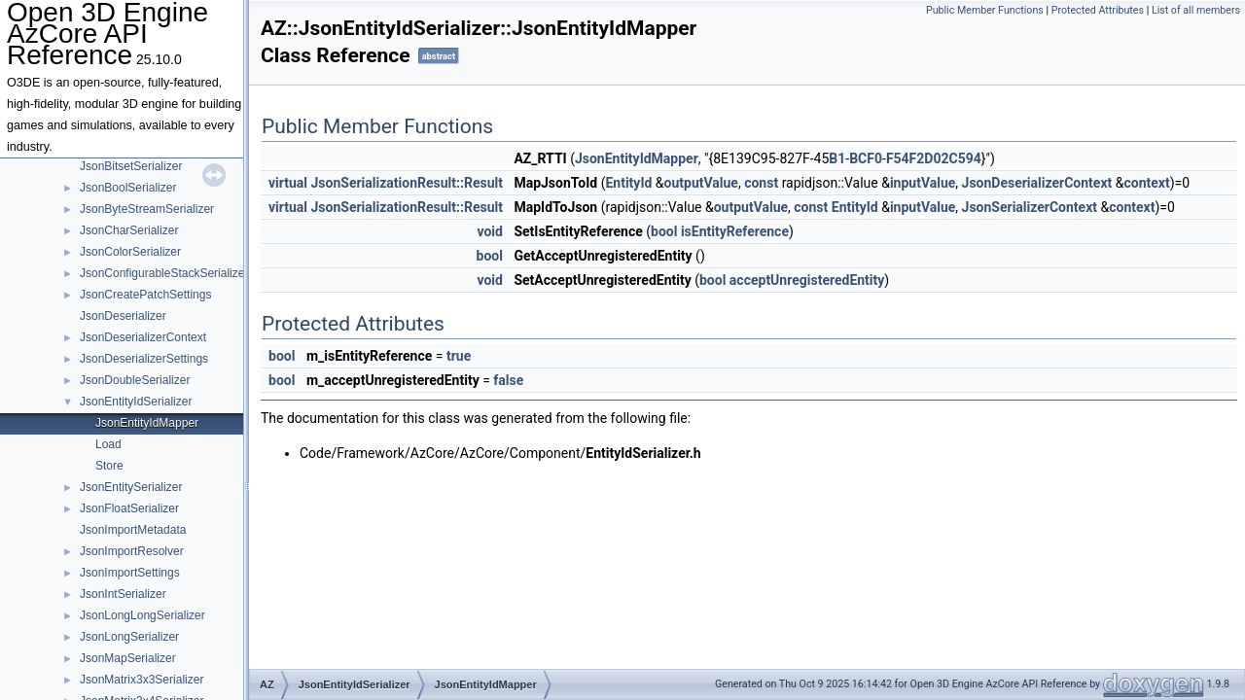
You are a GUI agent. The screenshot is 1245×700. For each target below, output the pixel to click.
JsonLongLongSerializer (142, 615)
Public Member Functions (985, 10)
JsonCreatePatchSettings (145, 294)
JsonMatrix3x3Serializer (141, 679)
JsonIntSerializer (123, 594)
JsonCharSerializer (129, 230)
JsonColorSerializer (130, 252)
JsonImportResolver (132, 551)
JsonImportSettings (130, 572)
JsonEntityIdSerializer (136, 401)
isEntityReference (735, 231)
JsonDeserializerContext (143, 337)
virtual (287, 183)
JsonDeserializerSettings (144, 359)
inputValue (922, 183)
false (508, 380)
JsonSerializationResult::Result (407, 183)
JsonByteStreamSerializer (147, 209)
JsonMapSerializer (128, 658)
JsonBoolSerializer (128, 187)
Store (109, 465)
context (1146, 183)
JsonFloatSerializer (129, 508)
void (489, 231)
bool (664, 231)
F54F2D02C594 (933, 158)
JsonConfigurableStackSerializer (164, 273)
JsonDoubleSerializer (135, 380)
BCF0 (865, 158)
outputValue (701, 183)
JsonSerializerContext (1029, 207)
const (761, 183)
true (458, 356)
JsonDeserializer (123, 316)
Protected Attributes (1097, 10)
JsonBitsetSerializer (131, 166)
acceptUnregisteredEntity (806, 280)
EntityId (628, 183)
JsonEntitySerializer (131, 487)
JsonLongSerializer (129, 637)
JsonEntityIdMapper (146, 423)
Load (108, 444)
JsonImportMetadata (133, 530)
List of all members (1196, 10)
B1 (837, 158)
